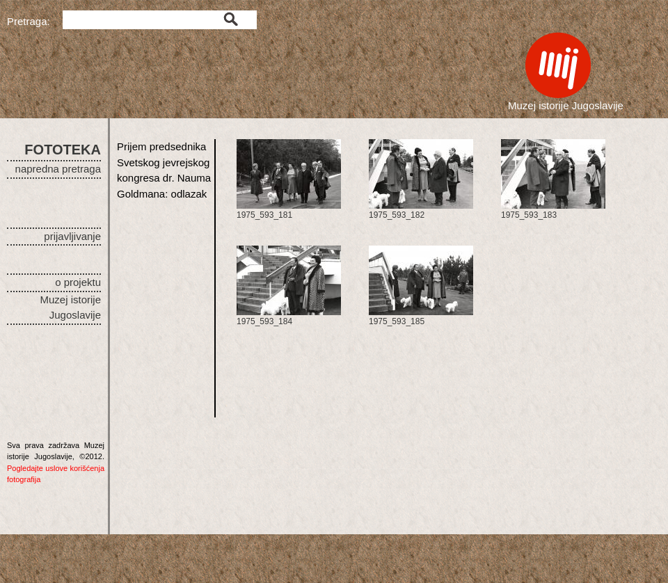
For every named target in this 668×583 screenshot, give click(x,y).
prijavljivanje (72, 236)
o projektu (78, 282)
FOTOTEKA (62, 149)
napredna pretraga (58, 169)
